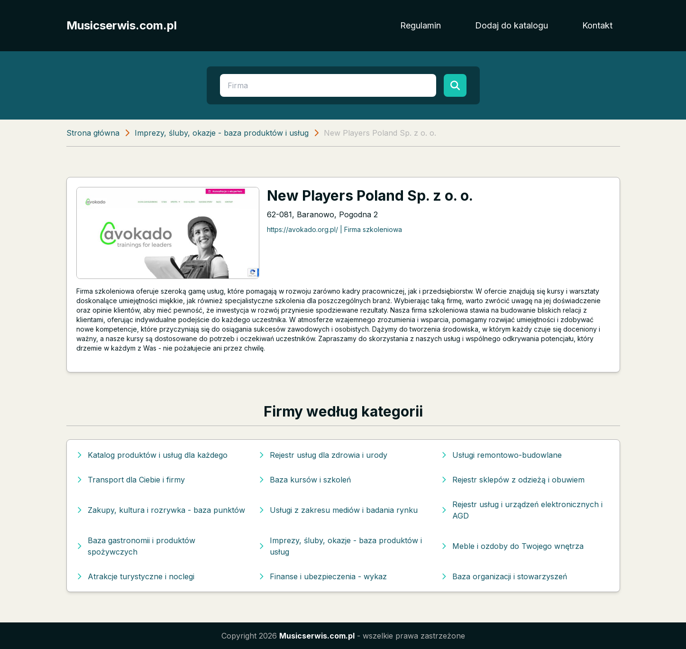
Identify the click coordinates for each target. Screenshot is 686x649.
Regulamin (420, 25)
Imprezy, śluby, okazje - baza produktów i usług (222, 133)
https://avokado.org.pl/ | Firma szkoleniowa (334, 229)
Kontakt (597, 25)
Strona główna (92, 133)
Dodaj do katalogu (511, 25)
